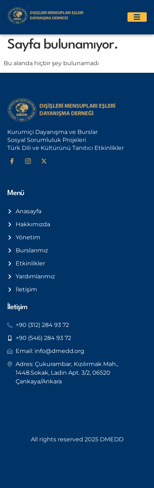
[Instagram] (30, 161)
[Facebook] (14, 161)
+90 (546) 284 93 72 (43, 338)
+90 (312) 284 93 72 (42, 324)
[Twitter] (46, 161)
